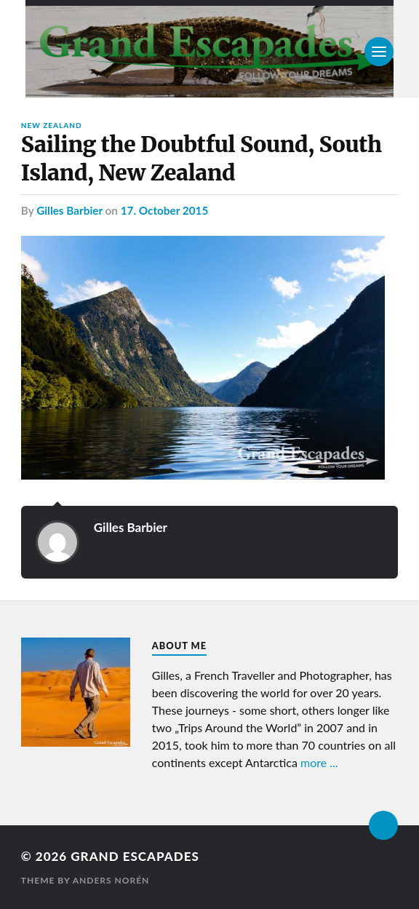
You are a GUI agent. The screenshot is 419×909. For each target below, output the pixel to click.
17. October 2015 (165, 210)
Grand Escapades (135, 856)
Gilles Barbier (69, 210)
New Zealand (51, 125)
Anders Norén (111, 880)
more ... (319, 762)
